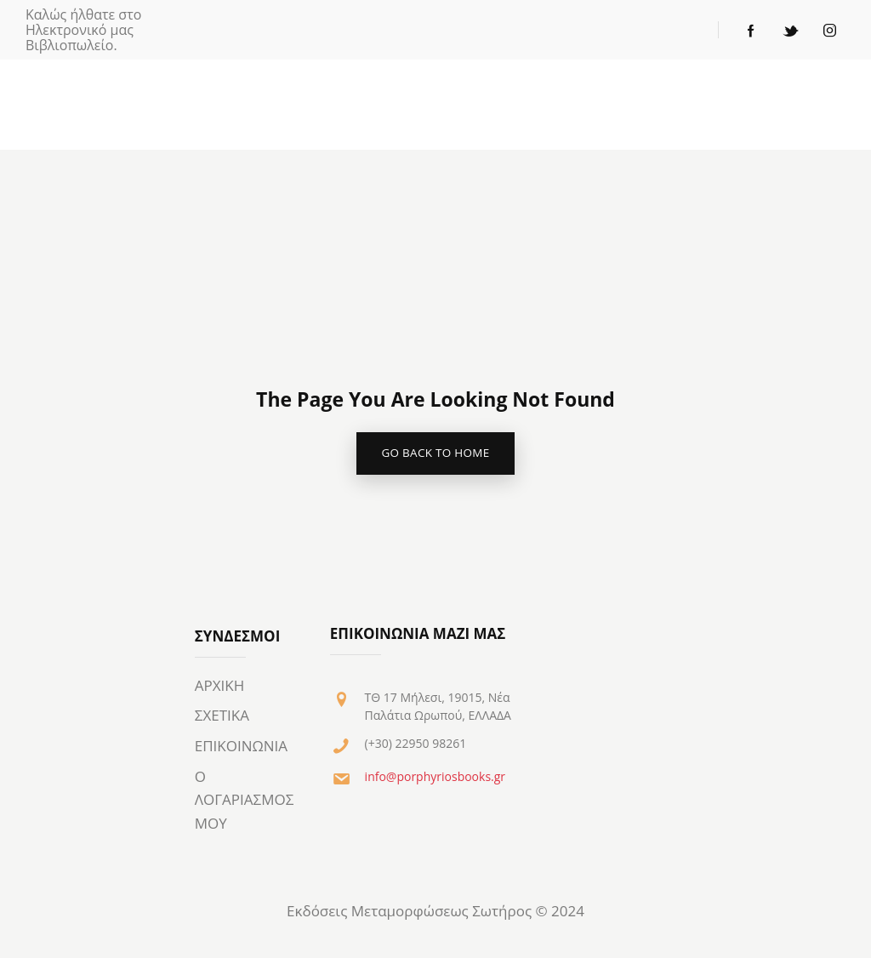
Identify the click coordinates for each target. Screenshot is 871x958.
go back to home (435, 455)
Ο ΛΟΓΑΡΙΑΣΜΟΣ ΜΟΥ (244, 802)
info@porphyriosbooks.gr (435, 779)
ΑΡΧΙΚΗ (220, 688)
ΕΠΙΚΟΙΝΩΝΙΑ (241, 748)
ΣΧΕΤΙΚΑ (222, 718)
